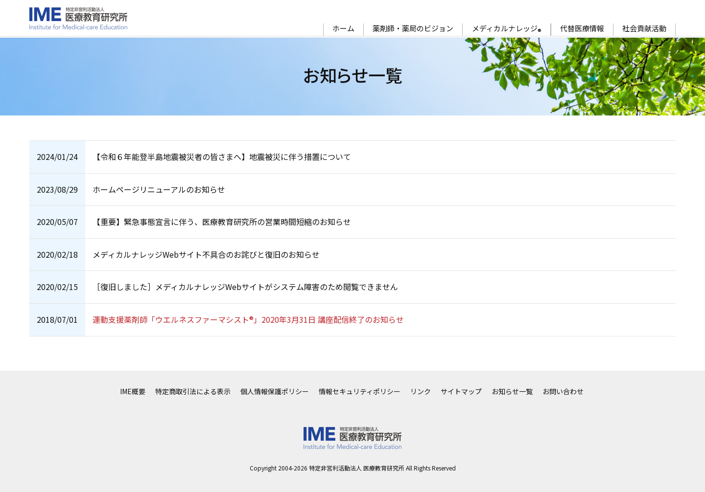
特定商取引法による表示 (193, 391)
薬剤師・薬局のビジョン (413, 28)
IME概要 (132, 391)
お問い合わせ (563, 391)
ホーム (343, 28)
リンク (420, 391)
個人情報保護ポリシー (274, 391)
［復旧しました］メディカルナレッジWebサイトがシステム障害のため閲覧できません (245, 286)
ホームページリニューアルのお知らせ (159, 189)
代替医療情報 (582, 28)
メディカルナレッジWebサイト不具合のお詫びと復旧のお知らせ (206, 254)
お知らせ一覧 (512, 391)
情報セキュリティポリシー (359, 391)
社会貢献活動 (644, 28)
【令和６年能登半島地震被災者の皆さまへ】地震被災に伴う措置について (222, 156)
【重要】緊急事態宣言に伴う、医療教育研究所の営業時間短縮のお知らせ (222, 221)
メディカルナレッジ (506, 29)
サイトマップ (461, 391)
